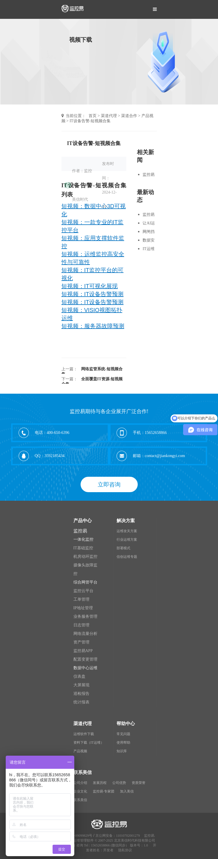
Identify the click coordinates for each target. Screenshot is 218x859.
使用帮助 (123, 743)
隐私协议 (125, 850)
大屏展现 (81, 685)
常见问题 (123, 734)
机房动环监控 (85, 556)
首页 (93, 116)
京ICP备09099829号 (77, 836)
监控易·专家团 (103, 791)
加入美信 (127, 791)
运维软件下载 (83, 734)
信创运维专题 (127, 557)
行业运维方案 (127, 540)
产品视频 (80, 751)
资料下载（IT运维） (88, 743)
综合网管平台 (85, 582)
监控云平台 (83, 591)
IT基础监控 (83, 548)
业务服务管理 (85, 616)
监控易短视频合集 (149, 175)
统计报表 (81, 702)
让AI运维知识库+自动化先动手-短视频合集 (149, 224)
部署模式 (123, 548)
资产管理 (81, 642)
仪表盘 (79, 676)
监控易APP (83, 651)
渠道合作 (129, 116)
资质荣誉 (138, 783)
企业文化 (80, 791)
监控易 (80, 530)
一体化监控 (83, 539)
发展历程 (100, 783)
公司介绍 (80, 783)
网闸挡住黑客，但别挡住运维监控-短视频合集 (149, 232)
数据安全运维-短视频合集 (149, 241)
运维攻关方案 (127, 531)
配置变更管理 (85, 659)
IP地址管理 (83, 608)
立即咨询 (109, 484)
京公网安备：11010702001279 (117, 836)
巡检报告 (81, 693)
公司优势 (119, 783)
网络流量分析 (85, 633)
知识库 (122, 751)
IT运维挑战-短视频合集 (149, 249)
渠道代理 (109, 116)
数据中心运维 (85, 668)
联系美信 (80, 800)
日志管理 (81, 625)
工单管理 (81, 599)
